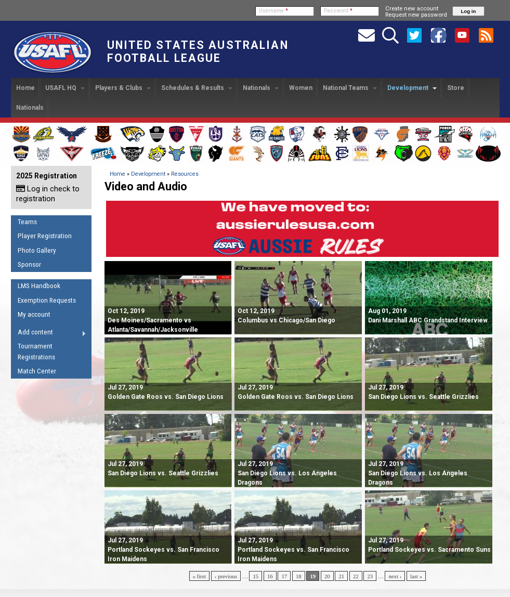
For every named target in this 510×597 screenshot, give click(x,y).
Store (455, 88)
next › (394, 576)
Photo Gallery (37, 250)
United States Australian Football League (198, 51)
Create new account (411, 8)
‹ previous (226, 576)
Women (300, 88)
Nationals (261, 88)
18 (299, 576)
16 (270, 576)
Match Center (37, 371)
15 (255, 576)
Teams (27, 222)
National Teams (350, 88)
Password (338, 11)
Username (273, 11)
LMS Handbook (39, 286)
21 (341, 576)
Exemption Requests (47, 300)
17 (284, 576)
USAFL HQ (65, 88)
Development (412, 88)
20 (327, 576)
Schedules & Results (196, 88)
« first (199, 576)
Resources (185, 174)
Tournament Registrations (36, 351)
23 (370, 576)
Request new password (416, 14)
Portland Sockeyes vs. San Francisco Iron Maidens (163, 550)
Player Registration (45, 236)
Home (25, 88)
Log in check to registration (48, 193)
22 (356, 576)
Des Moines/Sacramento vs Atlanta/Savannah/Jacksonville (153, 320)
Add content (48, 334)
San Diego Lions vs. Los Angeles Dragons (287, 473)
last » (416, 576)
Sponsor (29, 264)
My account (34, 314)
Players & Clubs (123, 88)
